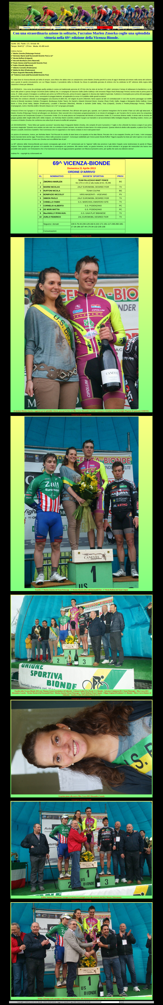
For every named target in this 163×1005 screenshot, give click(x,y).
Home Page (27, 27)
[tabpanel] (81, 35)
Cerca (121, 1002)
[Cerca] (110, 1002)
